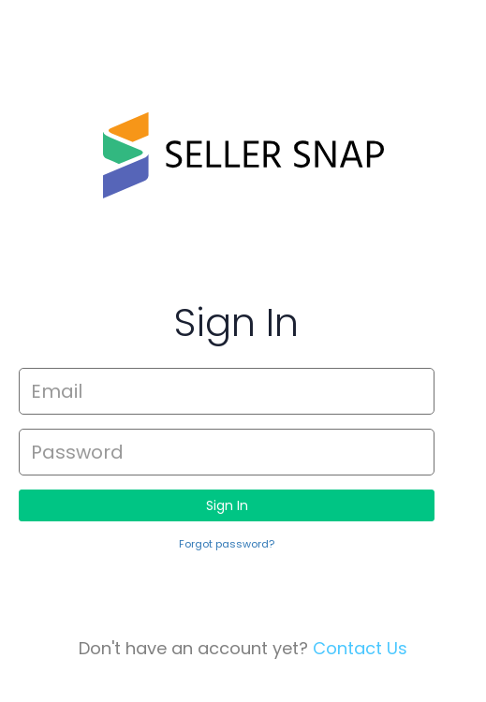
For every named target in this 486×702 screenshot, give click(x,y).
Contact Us (360, 648)
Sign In (227, 505)
